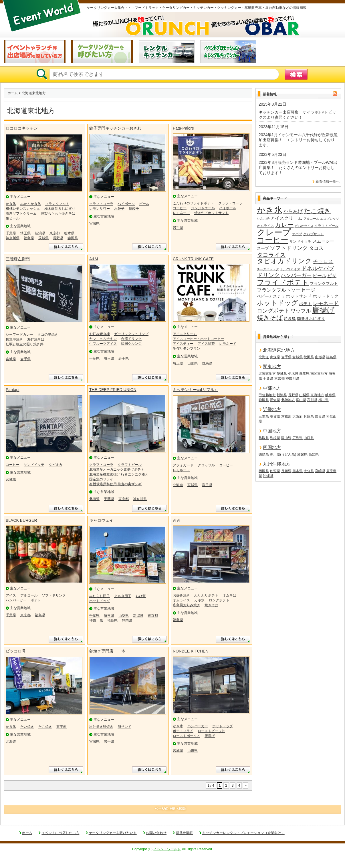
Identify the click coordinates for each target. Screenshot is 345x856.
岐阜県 (330, 395)
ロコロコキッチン (22, 128)
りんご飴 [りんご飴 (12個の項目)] (263, 218)
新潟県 (40, 233)
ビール (144, 204)
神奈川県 (12, 238)
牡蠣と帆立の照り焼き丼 (24, 344)
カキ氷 (199, 600)
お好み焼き (181, 595)
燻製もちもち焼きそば (58, 213)
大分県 (309, 471)
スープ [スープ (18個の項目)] (263, 248)
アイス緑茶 (206, 344)
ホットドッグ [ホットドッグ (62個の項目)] (277, 303)
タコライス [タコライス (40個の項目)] (271, 255)
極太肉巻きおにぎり (59, 209)
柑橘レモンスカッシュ (23, 209)
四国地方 (272, 447)
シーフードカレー (19, 335)
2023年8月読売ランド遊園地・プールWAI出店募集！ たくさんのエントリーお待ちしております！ (298, 167)
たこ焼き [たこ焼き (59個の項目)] (317, 211)
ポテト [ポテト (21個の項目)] (305, 303)
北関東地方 (267, 374)
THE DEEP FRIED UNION (112, 389)
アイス (11, 595)
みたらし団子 (99, 596)
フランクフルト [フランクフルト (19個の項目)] (324, 283)
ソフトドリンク (54, 595)
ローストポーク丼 (186, 736)
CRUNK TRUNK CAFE (193, 259)
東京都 (54, 233)
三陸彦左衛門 (18, 259)
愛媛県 (302, 454)
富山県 (301, 400)
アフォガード (183, 465)
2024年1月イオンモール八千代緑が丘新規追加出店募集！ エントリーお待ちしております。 (298, 139)
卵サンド (124, 727)
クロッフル (206, 465)
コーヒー (180, 208)
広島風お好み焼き (186, 605)
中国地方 (272, 430)
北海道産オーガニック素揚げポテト (116, 470)
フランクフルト (57, 204)
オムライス (181, 600)
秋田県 (309, 357)
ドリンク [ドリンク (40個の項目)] (268, 275)
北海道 (94, 499)
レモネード (181, 213)
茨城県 (43, 238)
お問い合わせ (156, 833)
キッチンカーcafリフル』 (195, 389)
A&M (93, 259)
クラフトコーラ (101, 204)
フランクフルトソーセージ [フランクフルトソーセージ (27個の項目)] (286, 290)
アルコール (28, 595)
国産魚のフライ (101, 479)
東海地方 (317, 395)
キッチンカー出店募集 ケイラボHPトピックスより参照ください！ (297, 115)
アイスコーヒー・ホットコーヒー (198, 339)
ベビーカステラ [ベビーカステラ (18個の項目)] (271, 296)
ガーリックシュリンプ (131, 334)
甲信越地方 (267, 395)
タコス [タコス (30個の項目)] (316, 248)
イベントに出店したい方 (60, 833)
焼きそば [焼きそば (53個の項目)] (270, 318)
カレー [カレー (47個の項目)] (284, 225)
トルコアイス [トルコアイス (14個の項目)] (290, 269)
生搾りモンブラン (186, 349)
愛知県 (275, 400)
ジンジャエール (203, 208)
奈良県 (320, 416)
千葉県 (11, 233)
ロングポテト (219, 600)
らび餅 (141, 596)
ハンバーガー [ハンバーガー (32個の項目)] (296, 275)
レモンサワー (99, 209)
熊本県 (297, 471)
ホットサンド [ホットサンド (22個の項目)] (299, 296)
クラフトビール (130, 465)
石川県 (312, 400)
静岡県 (73, 238)
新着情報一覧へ (328, 182)
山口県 (309, 438)
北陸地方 (288, 400)
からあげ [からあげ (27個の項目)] (293, 211)
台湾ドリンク (131, 339)
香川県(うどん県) (283, 454)
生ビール (12, 218)
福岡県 (264, 471)
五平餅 (61, 727)
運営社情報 (184, 833)
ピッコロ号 (16, 651)
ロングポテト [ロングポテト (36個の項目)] (273, 311)
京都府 (286, 416)
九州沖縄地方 (276, 464)
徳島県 (264, 454)
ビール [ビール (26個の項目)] (319, 275)
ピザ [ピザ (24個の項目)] (331, 275)
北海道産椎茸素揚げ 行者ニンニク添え (118, 474)
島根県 (275, 438)
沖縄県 (268, 476)
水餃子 (119, 209)
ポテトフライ (183, 731)
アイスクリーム (185, 334)
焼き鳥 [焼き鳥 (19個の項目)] (290, 318)
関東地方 (272, 366)
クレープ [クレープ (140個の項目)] (274, 232)
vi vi (176, 520)
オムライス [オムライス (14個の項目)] (265, 226)
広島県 (297, 438)
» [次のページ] (246, 785)
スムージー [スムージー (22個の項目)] (323, 241)
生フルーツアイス (103, 344)
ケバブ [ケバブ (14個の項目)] (297, 234)
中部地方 (272, 388)
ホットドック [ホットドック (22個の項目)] (325, 296)
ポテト (36, 600)
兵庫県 (309, 416)
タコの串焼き (47, 335)
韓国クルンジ (131, 344)
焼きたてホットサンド (211, 213)
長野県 (58, 238)
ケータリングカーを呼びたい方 (113, 833)
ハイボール (126, 204)
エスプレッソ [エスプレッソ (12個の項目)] (329, 218)
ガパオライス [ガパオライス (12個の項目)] (304, 225)
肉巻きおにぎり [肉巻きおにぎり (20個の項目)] (311, 318)
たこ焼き (45, 727)
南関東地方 (319, 374)
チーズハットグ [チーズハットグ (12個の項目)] (268, 269)
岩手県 (178, 228)
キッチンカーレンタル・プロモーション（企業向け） (243, 833)
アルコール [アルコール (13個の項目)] (311, 218)
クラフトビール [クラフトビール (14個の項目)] (326, 226)
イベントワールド (167, 849)
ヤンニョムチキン (103, 339)
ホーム (12, 93)
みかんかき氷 (30, 204)
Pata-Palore (183, 128)
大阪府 (297, 416)
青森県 (275, 357)
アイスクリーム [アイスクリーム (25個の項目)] (286, 218)
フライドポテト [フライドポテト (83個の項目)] (283, 282)
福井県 (323, 400)
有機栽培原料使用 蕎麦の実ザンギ (115, 484)
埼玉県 (25, 233)
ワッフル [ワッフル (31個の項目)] (300, 311)
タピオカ (55, 465)
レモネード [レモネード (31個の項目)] (326, 303)
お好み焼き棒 (99, 334)
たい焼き (27, 727)
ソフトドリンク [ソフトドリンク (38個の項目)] (289, 248)
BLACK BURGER (21, 520)
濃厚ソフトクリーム (21, 213)
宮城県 (94, 223)
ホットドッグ (99, 601)
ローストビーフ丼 (211, 731)
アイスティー (183, 344)
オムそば (229, 595)
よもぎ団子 (122, 596)
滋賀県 (275, 416)
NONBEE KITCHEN (190, 651)
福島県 (29, 238)
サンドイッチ (34, 465)
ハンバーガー (16, 600)
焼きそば (211, 605)
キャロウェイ (101, 520)
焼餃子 (134, 209)
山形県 (192, 363)
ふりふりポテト (206, 595)
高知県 (313, 454)
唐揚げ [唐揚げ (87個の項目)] (323, 310)
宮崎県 (320, 471)
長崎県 (286, 471)
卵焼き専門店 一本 (107, 651)
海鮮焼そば (35, 339)
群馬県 (207, 363)
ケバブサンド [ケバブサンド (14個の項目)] (313, 234)
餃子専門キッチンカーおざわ (115, 128)
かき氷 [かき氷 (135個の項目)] (269, 210)
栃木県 (69, 233)
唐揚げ (210, 736)
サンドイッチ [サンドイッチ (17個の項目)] (300, 241)
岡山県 (286, 438)
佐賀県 (275, 471)
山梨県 (123, 616)
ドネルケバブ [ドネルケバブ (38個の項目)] (318, 268)
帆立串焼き (14, 339)
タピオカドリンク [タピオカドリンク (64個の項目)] (284, 261)
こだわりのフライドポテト (193, 203)
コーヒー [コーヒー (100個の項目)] (272, 240)
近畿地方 (272, 409)
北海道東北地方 (279, 350)
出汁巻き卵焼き (101, 727)
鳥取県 (264, 438)
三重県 (264, 416)
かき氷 (11, 204)
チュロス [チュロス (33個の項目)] (323, 261)
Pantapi (12, 389)
